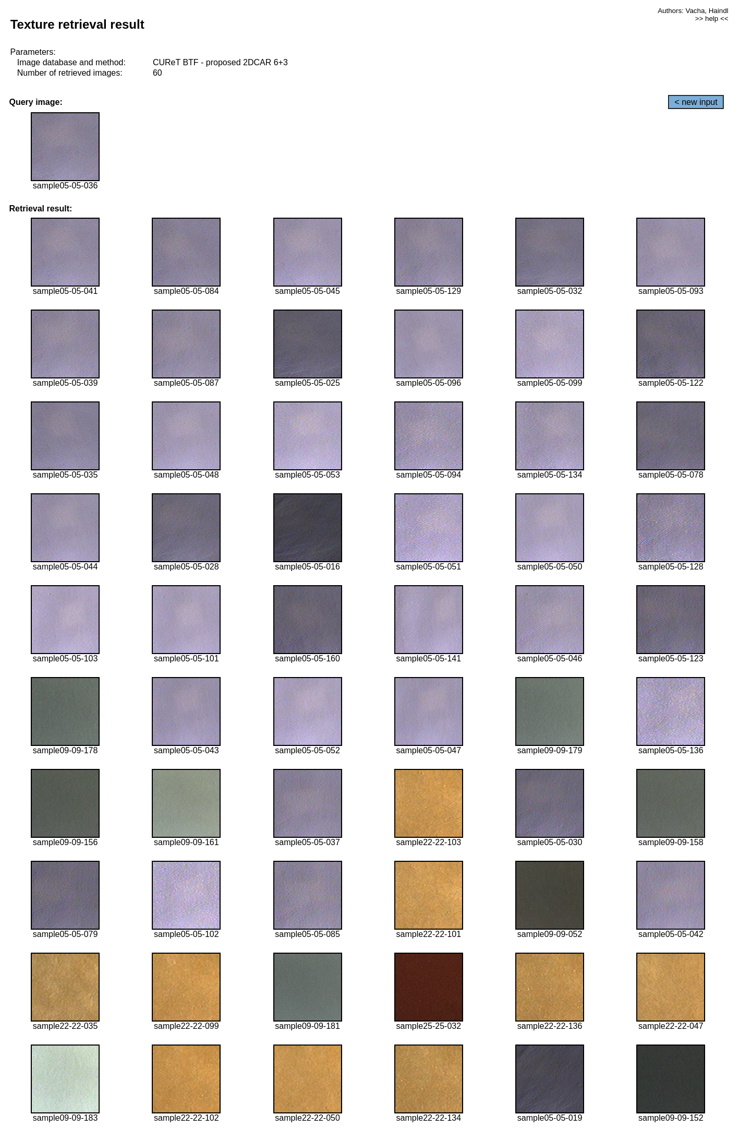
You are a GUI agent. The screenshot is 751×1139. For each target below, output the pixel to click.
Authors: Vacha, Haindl (693, 11)
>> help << (712, 18)
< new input (695, 102)
